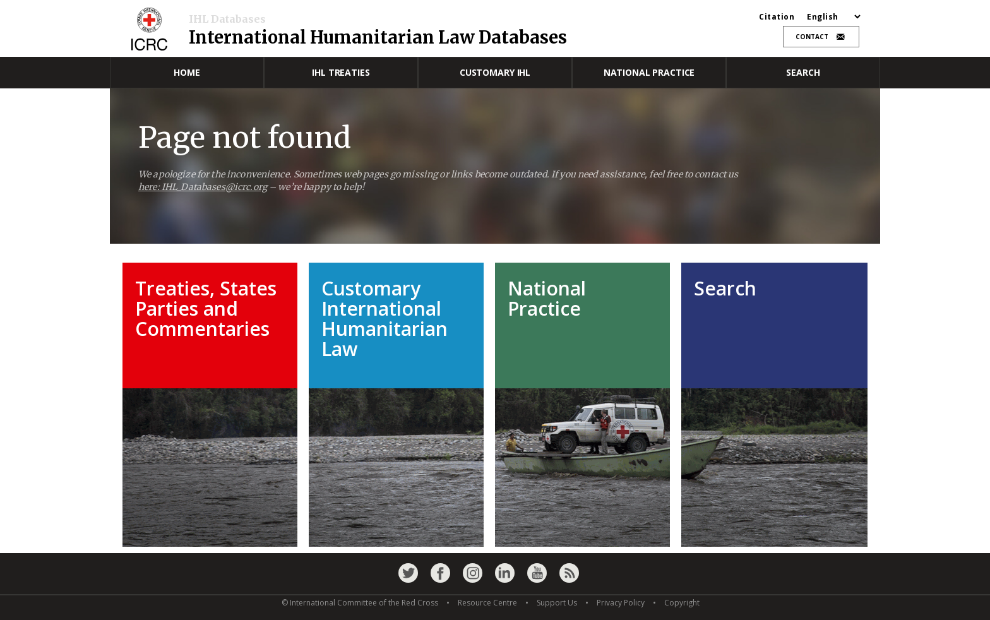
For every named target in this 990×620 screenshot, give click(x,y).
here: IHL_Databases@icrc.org (202, 187)
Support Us (557, 602)
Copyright (682, 602)
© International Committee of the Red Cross (360, 602)
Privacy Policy (621, 602)
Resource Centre (487, 602)
